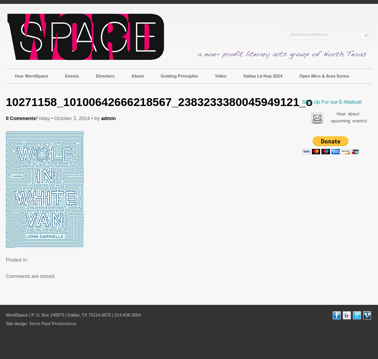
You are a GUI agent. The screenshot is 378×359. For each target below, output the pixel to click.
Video (220, 76)
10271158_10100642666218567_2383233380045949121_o (159, 101)
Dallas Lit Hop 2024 (263, 76)
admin (108, 118)
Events (72, 76)
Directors (105, 76)
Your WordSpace (31, 76)
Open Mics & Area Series (324, 76)
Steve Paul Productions (52, 323)
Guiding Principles (179, 76)
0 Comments (21, 118)
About (137, 76)
